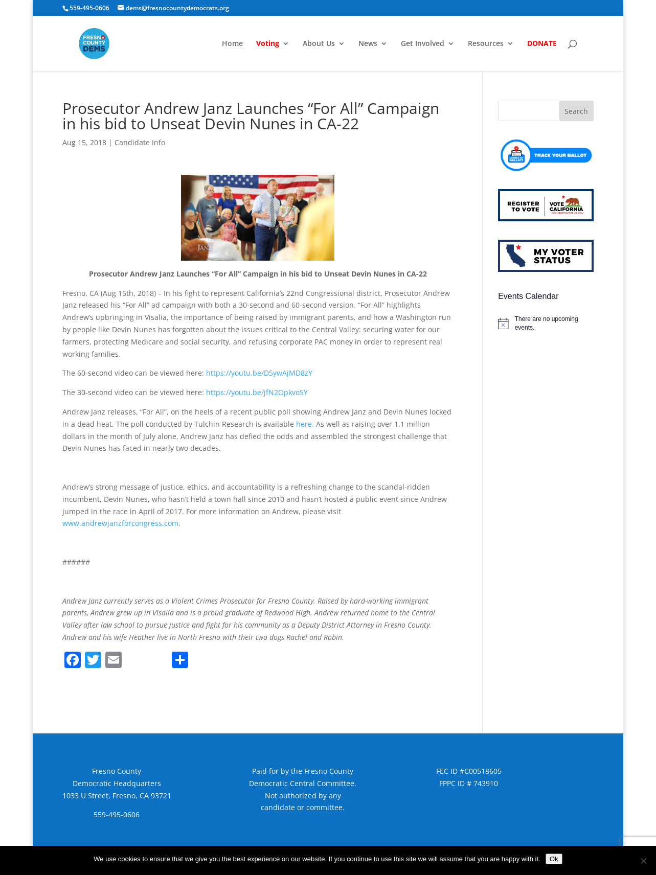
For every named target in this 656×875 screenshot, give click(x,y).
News (367, 44)
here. (305, 424)
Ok (554, 859)
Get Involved (422, 44)
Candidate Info (140, 142)
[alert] (546, 323)
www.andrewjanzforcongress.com (120, 523)
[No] (643, 861)
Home (232, 44)
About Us (319, 44)
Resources (486, 44)
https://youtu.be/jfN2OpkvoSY (257, 392)
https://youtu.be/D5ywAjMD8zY (259, 373)
